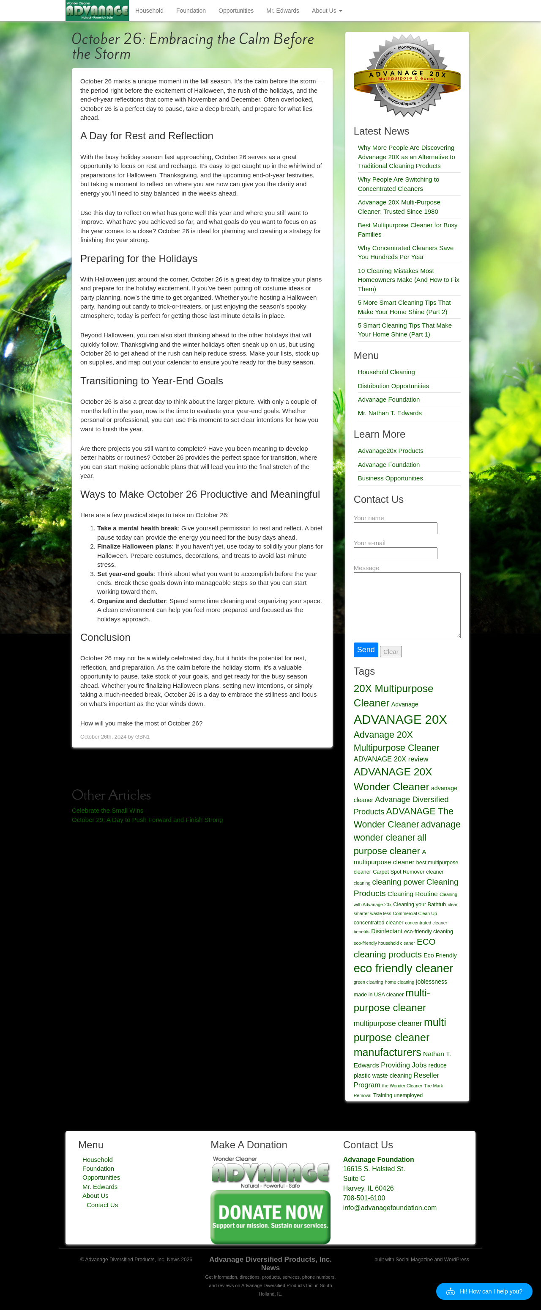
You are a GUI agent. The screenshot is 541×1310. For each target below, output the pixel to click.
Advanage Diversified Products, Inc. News (270, 1263)
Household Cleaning (386, 371)
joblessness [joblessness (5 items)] (431, 981)
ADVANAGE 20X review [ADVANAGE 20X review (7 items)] (391, 759)
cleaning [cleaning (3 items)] (362, 882)
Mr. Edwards (282, 10)
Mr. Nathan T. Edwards (390, 412)
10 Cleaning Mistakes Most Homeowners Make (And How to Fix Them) (408, 279)
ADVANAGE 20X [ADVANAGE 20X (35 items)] (400, 719)
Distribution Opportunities (393, 385)
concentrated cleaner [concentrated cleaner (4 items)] (379, 923)
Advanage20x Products (391, 450)
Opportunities (236, 10)
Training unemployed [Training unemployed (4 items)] (398, 1095)
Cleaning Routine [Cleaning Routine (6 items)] (413, 893)
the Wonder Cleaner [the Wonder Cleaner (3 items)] (402, 1085)
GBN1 (142, 737)
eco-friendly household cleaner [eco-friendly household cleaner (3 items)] (384, 943)
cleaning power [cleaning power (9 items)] (398, 881)
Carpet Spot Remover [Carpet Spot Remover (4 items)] (398, 872)
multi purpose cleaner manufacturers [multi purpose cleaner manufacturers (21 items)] (400, 1037)
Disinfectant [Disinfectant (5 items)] (386, 931)
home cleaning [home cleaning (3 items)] (399, 982)
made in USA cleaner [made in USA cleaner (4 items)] (379, 995)
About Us (327, 10)
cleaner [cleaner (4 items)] (434, 872)
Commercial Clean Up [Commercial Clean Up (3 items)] (415, 913)
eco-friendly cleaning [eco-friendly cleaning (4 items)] (428, 932)
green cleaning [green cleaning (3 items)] (368, 982)
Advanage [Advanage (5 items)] (404, 704)
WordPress (456, 1260)
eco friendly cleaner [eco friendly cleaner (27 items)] (404, 968)
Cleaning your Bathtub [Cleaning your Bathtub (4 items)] (419, 904)
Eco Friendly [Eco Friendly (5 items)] (440, 955)
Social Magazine (414, 1260)
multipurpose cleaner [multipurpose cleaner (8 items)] (388, 1023)
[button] (484, 1291)
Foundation (191, 10)
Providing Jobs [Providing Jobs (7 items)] (403, 1065)
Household (149, 10)
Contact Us (102, 1204)
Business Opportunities (390, 478)
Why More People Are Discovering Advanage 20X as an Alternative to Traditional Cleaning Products (406, 156)
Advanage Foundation (389, 399)
